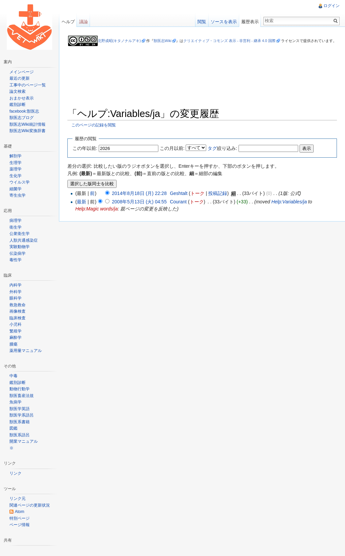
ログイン (331, 5)
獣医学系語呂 (21, 415)
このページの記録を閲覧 (94, 125)
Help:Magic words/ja (96, 209)
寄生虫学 (17, 195)
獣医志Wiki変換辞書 (27, 130)
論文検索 (17, 91)
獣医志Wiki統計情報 (27, 124)
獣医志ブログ (21, 117)
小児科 (15, 324)
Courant (178, 202)
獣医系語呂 (19, 435)
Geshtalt (179, 193)
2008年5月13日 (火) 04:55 (139, 202)
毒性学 (15, 259)
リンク (15, 473)
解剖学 (15, 156)
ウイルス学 (19, 182)
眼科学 (15, 298)
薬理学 (15, 169)
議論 (83, 21)
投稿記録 (218, 193)
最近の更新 (19, 78)
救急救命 (17, 305)
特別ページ (19, 518)
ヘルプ (68, 21)
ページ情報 (19, 524)
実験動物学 (19, 246)
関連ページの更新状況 (29, 505)
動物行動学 (19, 389)
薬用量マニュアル (25, 350)
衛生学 (15, 227)
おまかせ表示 (21, 98)
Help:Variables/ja (289, 202)
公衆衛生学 (19, 233)
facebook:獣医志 (24, 111)
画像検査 (17, 311)
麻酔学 (15, 337)
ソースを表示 (224, 21)
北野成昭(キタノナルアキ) (119, 41)
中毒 (13, 375)
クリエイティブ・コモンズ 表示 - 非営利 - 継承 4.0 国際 (229, 41)
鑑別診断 (17, 104)
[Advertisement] (202, 87)
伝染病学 (17, 253)
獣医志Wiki (162, 41)
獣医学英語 (19, 408)
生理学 (15, 162)
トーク (198, 193)
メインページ (21, 72)
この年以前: (85, 148)
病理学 (15, 220)
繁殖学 (15, 331)
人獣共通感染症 (23, 240)
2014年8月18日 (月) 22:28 (139, 193)
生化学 (15, 175)
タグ (212, 148)
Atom (19, 511)
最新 (82, 202)
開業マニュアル (23, 441)
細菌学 (15, 189)
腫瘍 (13, 344)
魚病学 (15, 402)
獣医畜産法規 (21, 395)
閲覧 (201, 21)
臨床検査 (17, 318)
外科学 (15, 291)
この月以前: (172, 148)
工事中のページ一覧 (27, 85)
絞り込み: (223, 148)
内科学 (15, 285)
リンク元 (17, 498)
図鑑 (13, 428)
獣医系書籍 (19, 422)
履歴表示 (250, 21)
